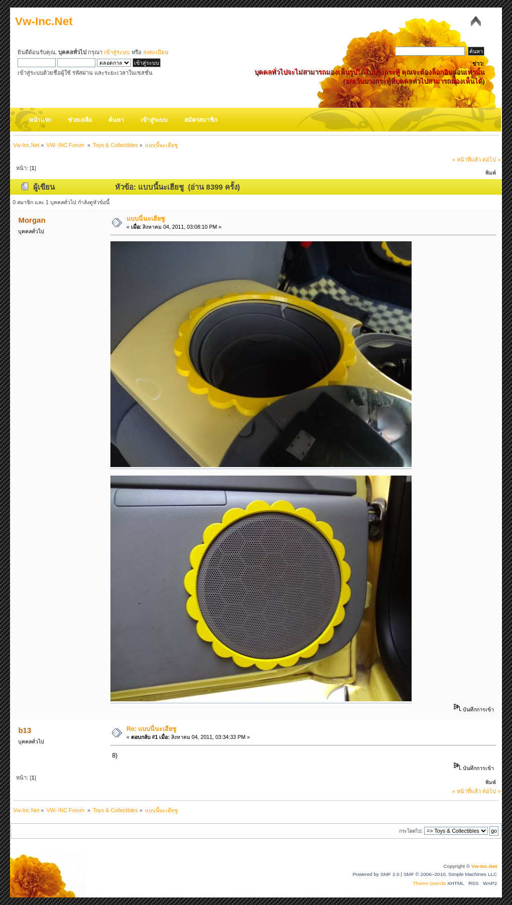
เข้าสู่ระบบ (117, 52)
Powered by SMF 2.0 (375, 874)
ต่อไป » (491, 160)
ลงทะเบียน (156, 52)
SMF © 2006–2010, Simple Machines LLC (450, 874)
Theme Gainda (430, 883)
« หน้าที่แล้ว (466, 160)
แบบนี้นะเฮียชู (145, 218)
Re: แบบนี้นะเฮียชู (151, 728)
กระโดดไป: (411, 831)
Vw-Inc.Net (44, 21)
